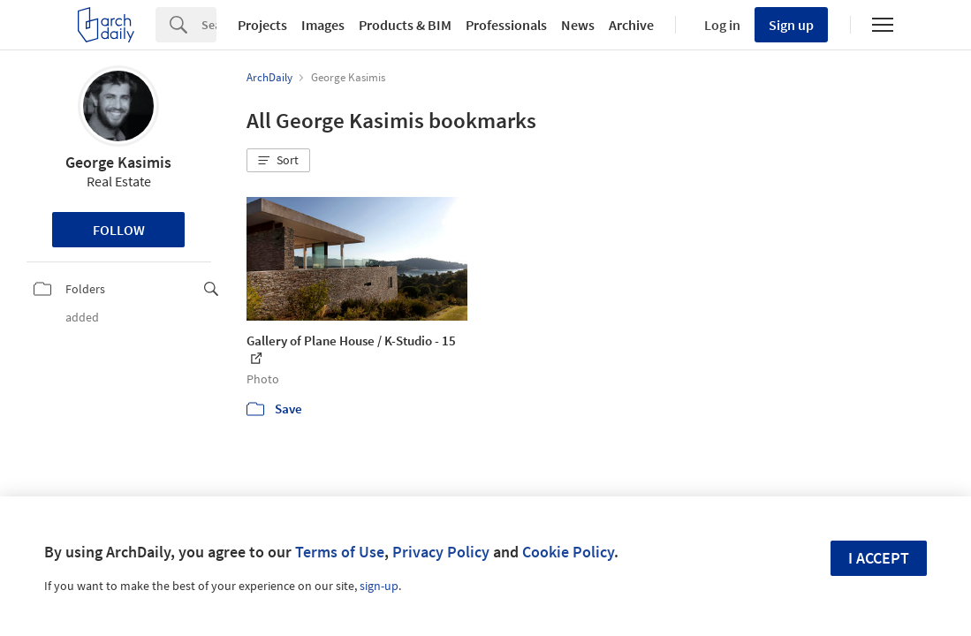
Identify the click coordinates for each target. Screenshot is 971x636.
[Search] (208, 24)
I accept (878, 558)
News (578, 25)
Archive (631, 25)
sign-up (379, 586)
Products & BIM (405, 25)
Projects (262, 25)
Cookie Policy (568, 551)
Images (323, 25)
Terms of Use (339, 551)
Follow (119, 229)
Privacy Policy (440, 551)
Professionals (506, 25)
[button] (278, 160)
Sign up (791, 25)
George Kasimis (118, 162)
